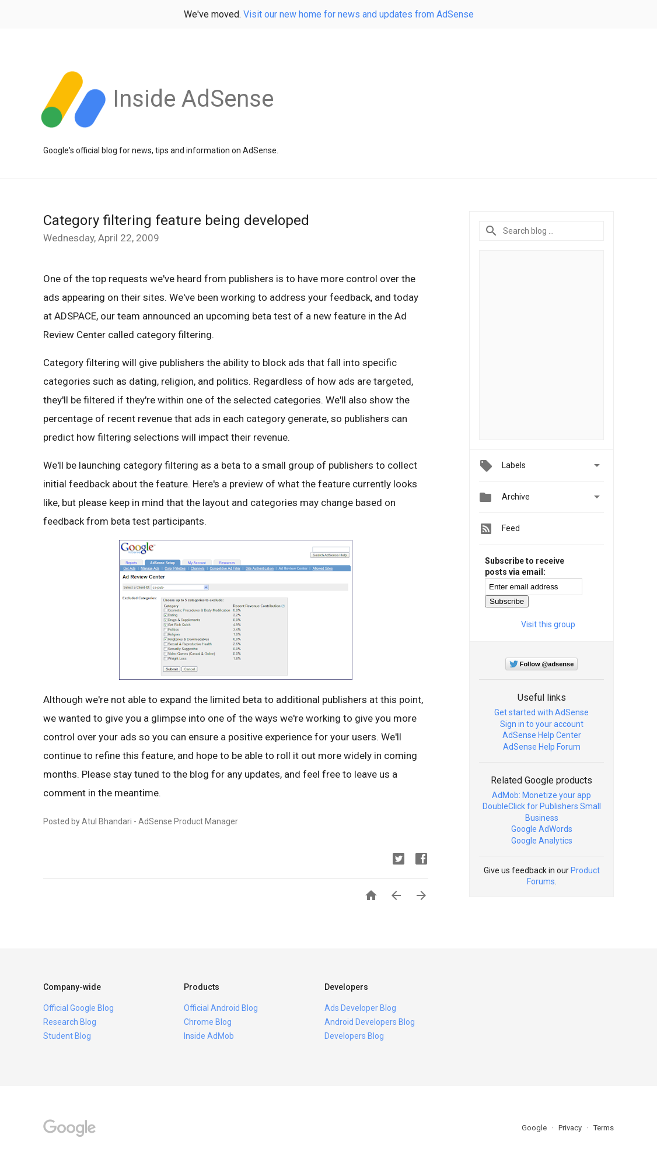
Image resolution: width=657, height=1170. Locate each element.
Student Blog (67, 1036)
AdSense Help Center (541, 735)
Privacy (570, 1127)
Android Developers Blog (369, 1022)
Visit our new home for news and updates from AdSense (358, 14)
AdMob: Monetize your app (541, 795)
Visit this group (548, 624)
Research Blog (69, 1022)
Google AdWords (541, 829)
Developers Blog (354, 1036)
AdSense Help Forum (542, 746)
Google (535, 1127)
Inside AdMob (209, 1036)
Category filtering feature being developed (176, 220)
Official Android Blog (221, 1008)
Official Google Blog (78, 1008)
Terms (603, 1127)
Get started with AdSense (541, 712)
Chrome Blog (208, 1022)
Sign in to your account (541, 724)
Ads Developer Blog (360, 1008)
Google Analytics (541, 840)
